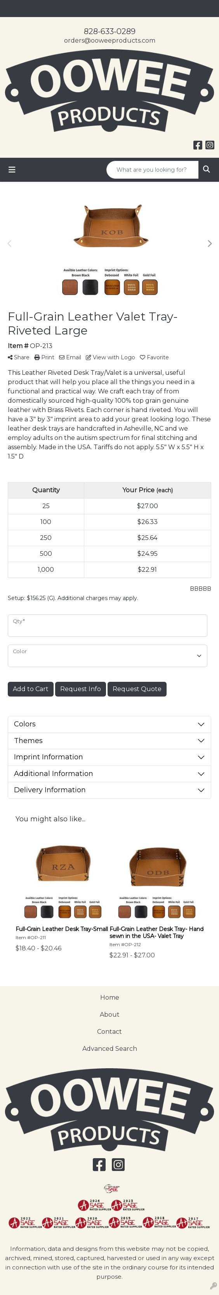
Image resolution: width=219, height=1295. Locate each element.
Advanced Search (109, 1048)
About (110, 1014)
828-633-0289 (110, 31)
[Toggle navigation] (12, 169)
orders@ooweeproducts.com (109, 40)
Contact (109, 1031)
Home (109, 997)
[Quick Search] (152, 170)
